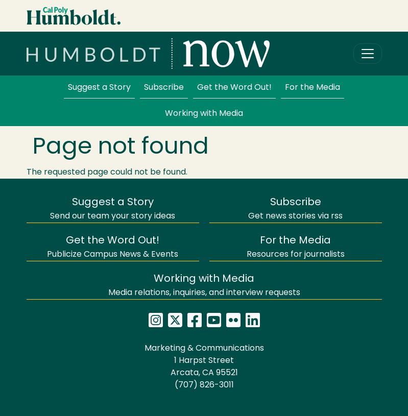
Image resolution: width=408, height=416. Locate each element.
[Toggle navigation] (367, 53)
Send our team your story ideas (112, 209)
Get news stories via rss (295, 209)
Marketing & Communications (204, 349)
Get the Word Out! (234, 88)
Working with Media (204, 114)
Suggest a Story (99, 88)
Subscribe (164, 88)
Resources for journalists (296, 247)
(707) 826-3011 (204, 385)
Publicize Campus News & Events (112, 247)
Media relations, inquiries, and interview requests (204, 285)
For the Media (312, 88)
